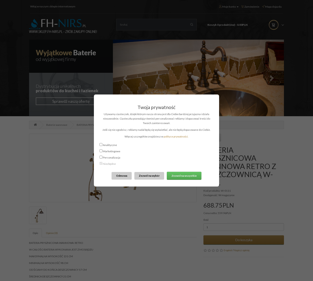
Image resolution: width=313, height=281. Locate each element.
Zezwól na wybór (149, 175)
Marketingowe (111, 151)
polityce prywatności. (176, 136)
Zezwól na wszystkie (184, 175)
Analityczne (110, 145)
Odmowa (121, 175)
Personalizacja (111, 157)
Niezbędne (109, 163)
